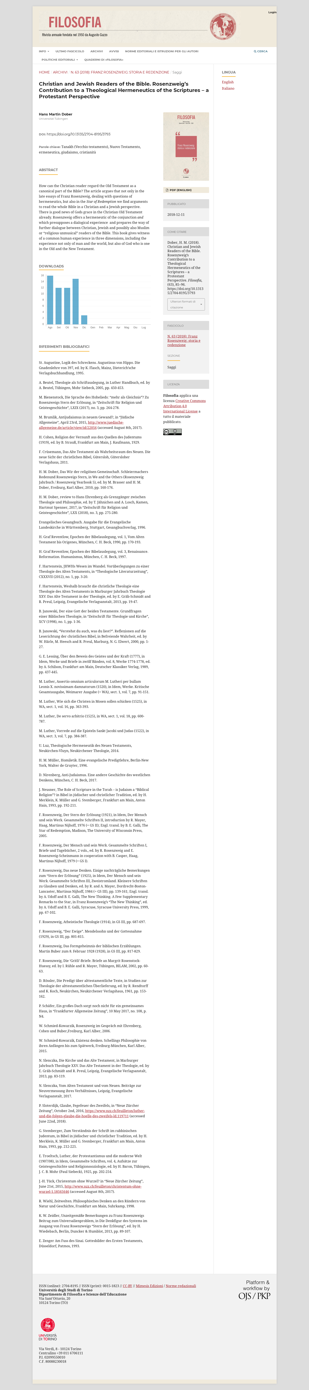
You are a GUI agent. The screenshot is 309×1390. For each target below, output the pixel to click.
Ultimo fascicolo (70, 51)
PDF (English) (180, 190)
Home (44, 72)
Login (272, 12)
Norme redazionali (181, 1286)
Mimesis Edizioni (149, 1286)
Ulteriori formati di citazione (183, 304)
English (228, 82)
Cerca (261, 51)
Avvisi (114, 51)
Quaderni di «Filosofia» (103, 59)
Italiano (228, 88)
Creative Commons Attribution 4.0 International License (184, 406)
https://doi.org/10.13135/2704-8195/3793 (78, 134)
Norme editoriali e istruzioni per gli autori (161, 51)
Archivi (96, 51)
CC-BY (127, 1286)
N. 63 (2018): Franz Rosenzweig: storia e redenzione (120, 72)
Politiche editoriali (59, 59)
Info (43, 51)
